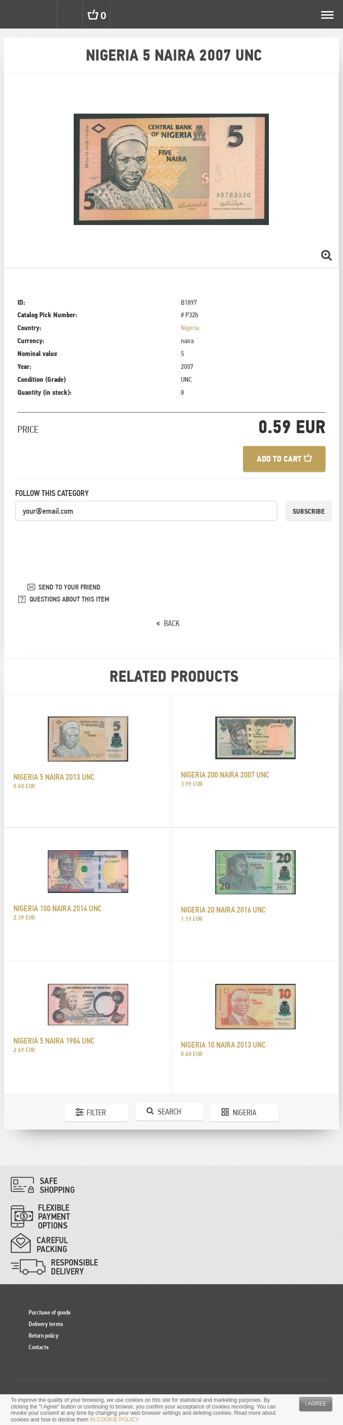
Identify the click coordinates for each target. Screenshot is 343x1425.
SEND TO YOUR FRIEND (69, 587)
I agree (315, 1403)
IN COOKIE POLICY (114, 1420)
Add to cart (284, 459)
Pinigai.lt (14, 14)
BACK (172, 623)
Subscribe (309, 511)
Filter (96, 1112)
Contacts (39, 1347)
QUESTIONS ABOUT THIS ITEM (69, 599)
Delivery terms (46, 1323)
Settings (43, 14)
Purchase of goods (50, 1312)
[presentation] (83, 539)
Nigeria (190, 327)
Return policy (44, 1335)
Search (71, 14)
